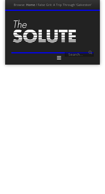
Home (30, 5)
